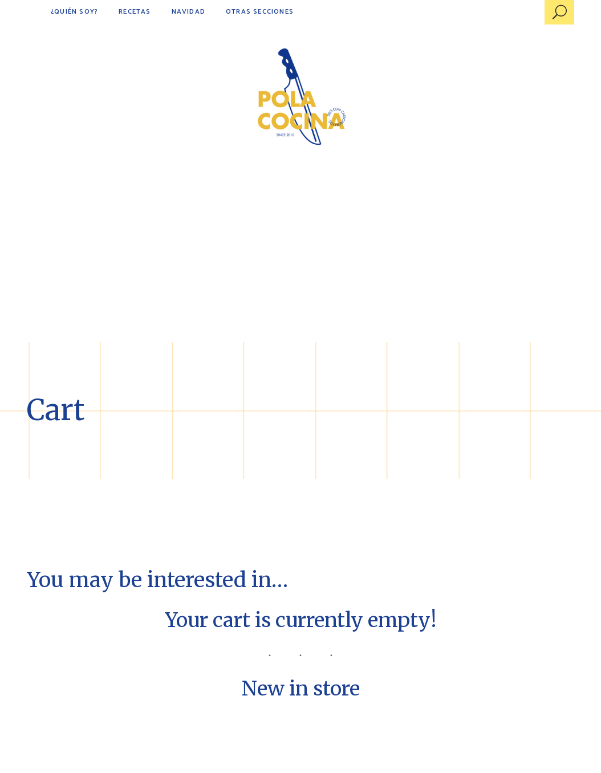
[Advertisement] (300, 256)
